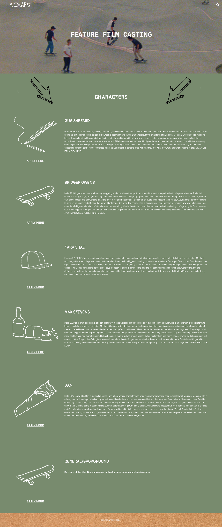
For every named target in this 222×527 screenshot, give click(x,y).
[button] (218, 5)
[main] (111, 34)
